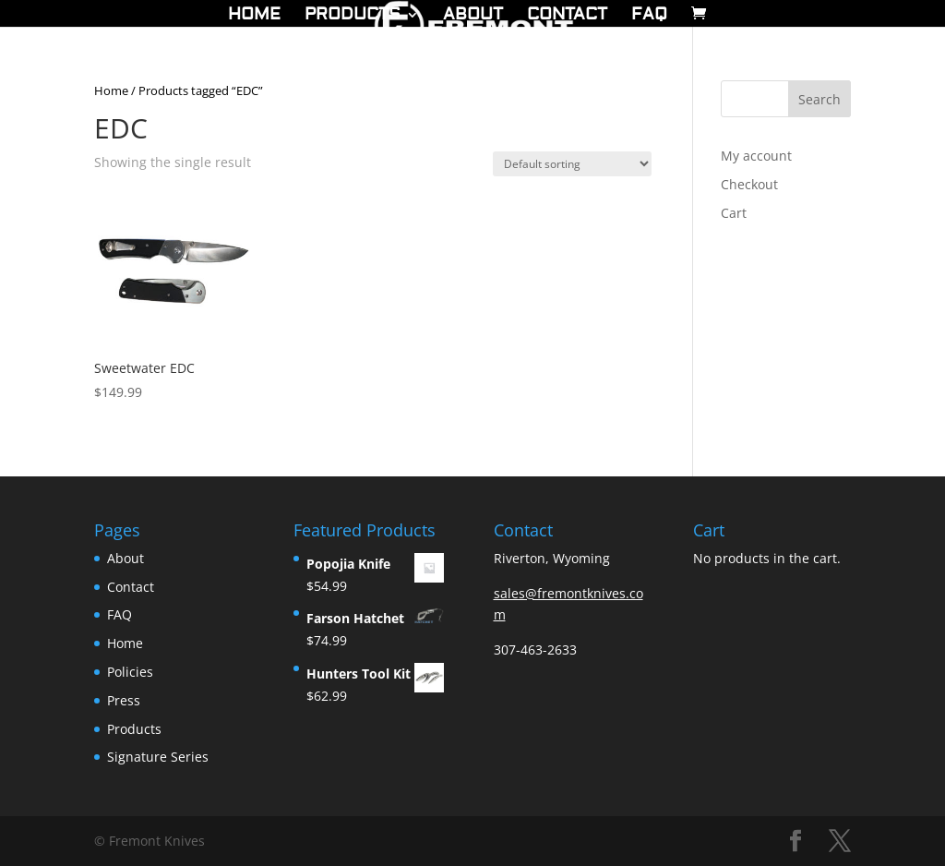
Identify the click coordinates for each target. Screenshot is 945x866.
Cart (734, 213)
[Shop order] (572, 163)
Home (254, 16)
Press (123, 700)
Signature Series (158, 756)
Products (353, 16)
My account (756, 155)
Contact (567, 16)
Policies (130, 671)
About (473, 16)
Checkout (749, 184)
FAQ (649, 16)
